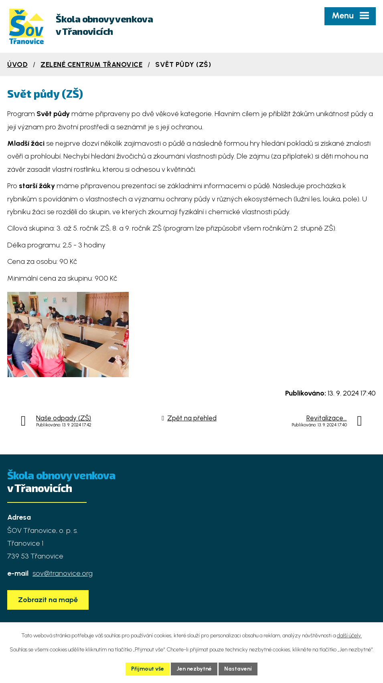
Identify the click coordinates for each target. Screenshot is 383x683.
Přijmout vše (147, 668)
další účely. (349, 635)
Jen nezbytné (194, 668)
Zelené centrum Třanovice (91, 64)
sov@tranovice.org (62, 576)
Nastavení (238, 668)
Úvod (17, 64)
